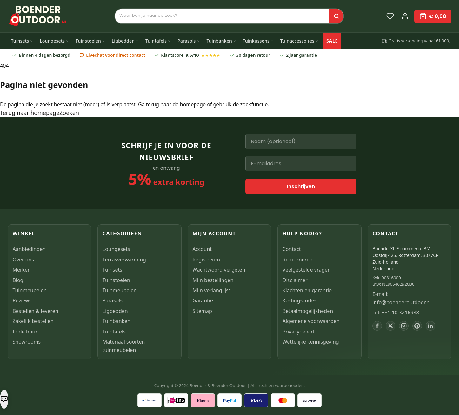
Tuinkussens (258, 41)
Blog (17, 280)
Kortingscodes (299, 300)
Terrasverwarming (124, 259)
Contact (292, 249)
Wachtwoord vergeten (218, 269)
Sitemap (202, 310)
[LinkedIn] (430, 326)
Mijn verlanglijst (211, 290)
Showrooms (26, 341)
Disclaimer (295, 280)
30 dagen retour (250, 55)
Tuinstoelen (90, 41)
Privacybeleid (298, 331)
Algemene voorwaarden (311, 321)
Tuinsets (22, 41)
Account (202, 249)
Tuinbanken (221, 41)
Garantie (202, 300)
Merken (21, 269)
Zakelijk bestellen (32, 321)
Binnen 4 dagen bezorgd (41, 55)
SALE (332, 41)
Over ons (23, 259)
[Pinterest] (417, 326)
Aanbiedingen (29, 249)
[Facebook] (377, 326)
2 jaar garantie (298, 55)
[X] (390, 326)
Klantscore (187, 55)
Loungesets (54, 41)
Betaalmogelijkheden (308, 310)
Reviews (21, 300)
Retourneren (298, 259)
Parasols (188, 41)
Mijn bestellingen (212, 280)
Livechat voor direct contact (112, 55)
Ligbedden (125, 41)
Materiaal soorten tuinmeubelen (124, 345)
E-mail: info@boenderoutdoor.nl (401, 298)
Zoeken (69, 112)
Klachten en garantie (307, 290)
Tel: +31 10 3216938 (395, 312)
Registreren (206, 259)
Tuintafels (158, 41)
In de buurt (25, 331)
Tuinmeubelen (29, 290)
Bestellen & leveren (35, 310)
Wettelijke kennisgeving (311, 341)
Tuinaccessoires (299, 41)
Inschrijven (301, 186)
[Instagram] (404, 326)
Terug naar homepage (29, 112)
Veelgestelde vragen (307, 269)
